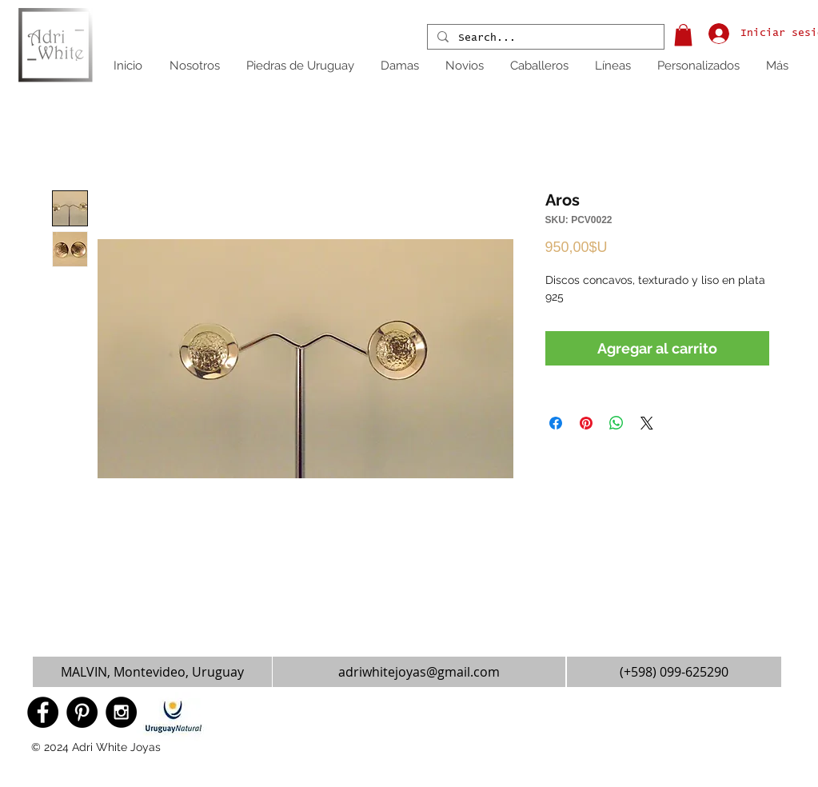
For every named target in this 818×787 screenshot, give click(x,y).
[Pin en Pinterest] (586, 423)
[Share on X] (646, 423)
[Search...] (544, 38)
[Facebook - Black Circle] (42, 712)
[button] (683, 35)
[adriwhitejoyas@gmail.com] (419, 672)
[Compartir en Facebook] (555, 423)
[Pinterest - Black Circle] (82, 712)
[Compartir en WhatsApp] (616, 423)
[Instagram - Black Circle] (121, 712)
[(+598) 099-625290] (674, 672)
